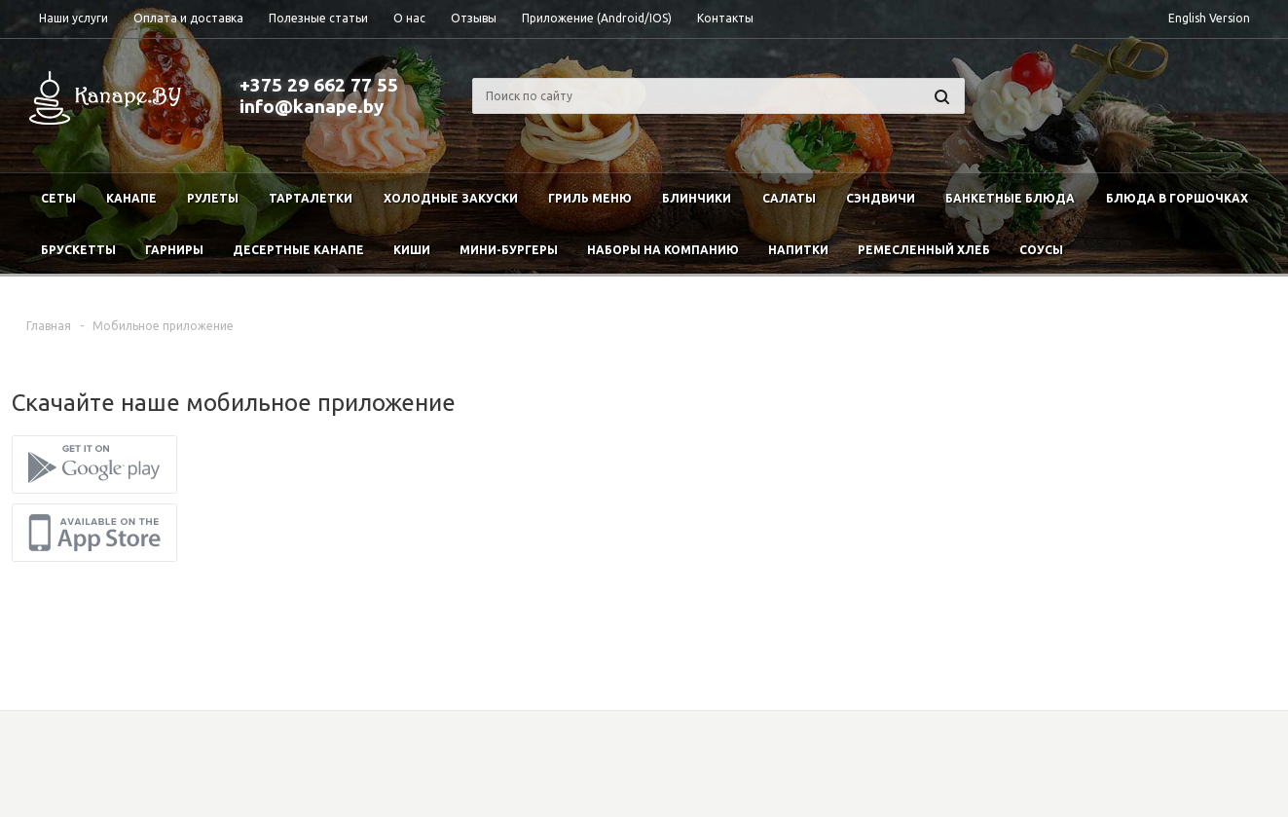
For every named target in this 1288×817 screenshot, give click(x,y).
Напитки (798, 249)
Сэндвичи (880, 198)
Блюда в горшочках (1177, 198)
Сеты (58, 198)
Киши (411, 249)
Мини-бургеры (509, 249)
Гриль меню (590, 198)
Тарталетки (310, 198)
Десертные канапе (298, 249)
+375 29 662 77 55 (318, 84)
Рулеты (213, 198)
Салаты (789, 198)
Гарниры (174, 249)
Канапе (131, 198)
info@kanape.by (311, 106)
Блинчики (696, 198)
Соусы (1041, 249)
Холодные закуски (451, 198)
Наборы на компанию (663, 249)
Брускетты (78, 249)
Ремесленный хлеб (924, 249)
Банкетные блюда (1010, 198)
